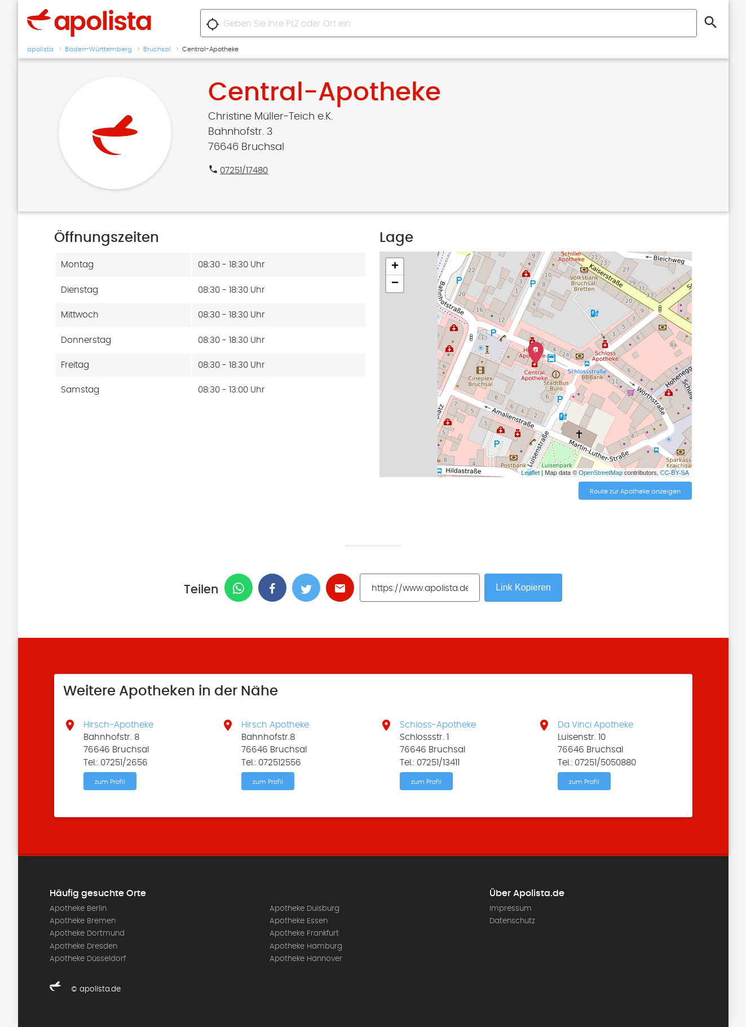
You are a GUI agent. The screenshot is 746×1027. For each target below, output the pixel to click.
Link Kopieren (523, 587)
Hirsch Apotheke (275, 724)
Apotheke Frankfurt (304, 933)
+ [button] (395, 266)
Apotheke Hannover (306, 959)
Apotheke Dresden (83, 946)
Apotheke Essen (299, 921)
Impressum (510, 909)
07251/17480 (244, 170)
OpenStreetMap (601, 472)
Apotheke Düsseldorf (88, 959)
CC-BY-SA (675, 472)
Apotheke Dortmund (87, 933)
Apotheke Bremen (83, 921)
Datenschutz (512, 921)
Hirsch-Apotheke (118, 724)
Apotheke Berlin (78, 909)
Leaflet (530, 472)
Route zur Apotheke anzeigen (635, 491)
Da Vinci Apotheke (595, 724)
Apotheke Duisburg (304, 909)
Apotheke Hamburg (306, 946)
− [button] (395, 283)
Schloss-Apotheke (438, 724)
